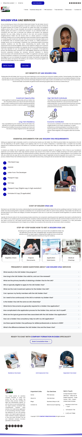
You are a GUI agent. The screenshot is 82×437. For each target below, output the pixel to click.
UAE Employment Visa (42, 373)
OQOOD (10, 167)
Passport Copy (13, 178)
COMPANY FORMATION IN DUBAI (48, 417)
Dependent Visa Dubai (69, 373)
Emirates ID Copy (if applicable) (19, 193)
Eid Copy (11, 183)
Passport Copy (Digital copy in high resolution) (24, 188)
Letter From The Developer (17, 172)
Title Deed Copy (13, 162)
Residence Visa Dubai (14, 373)
